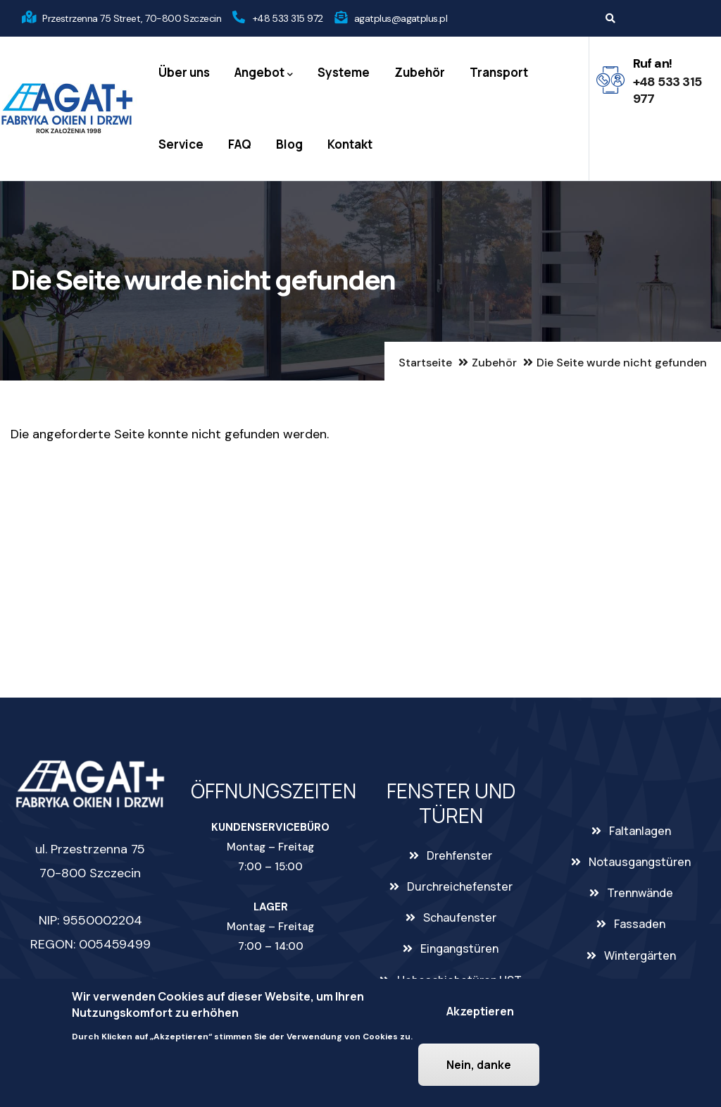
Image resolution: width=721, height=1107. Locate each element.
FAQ (239, 144)
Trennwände (640, 893)
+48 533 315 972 (288, 18)
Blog (289, 144)
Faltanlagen (640, 831)
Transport (499, 72)
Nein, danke (478, 1065)
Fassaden (639, 924)
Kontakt (349, 144)
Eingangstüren (459, 948)
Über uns (184, 72)
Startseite (425, 362)
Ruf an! (652, 63)
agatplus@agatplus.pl (400, 18)
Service (180, 144)
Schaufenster (459, 917)
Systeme (344, 72)
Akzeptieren (480, 1012)
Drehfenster (459, 855)
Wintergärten (640, 955)
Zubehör (419, 72)
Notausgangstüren (640, 862)
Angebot (263, 73)
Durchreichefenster (460, 886)
